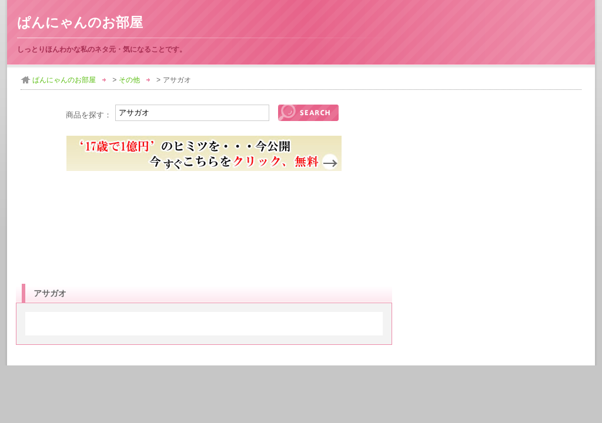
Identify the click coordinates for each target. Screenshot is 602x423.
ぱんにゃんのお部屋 (80, 22)
